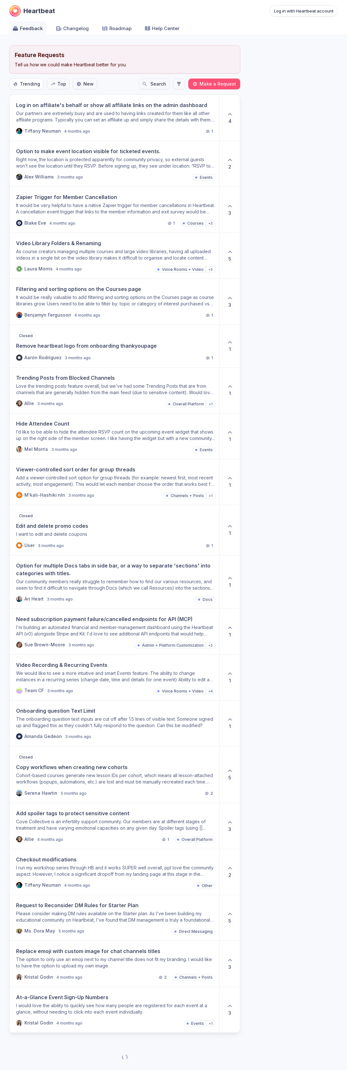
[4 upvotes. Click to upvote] (229, 118)
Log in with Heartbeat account (304, 10)
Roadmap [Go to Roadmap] (116, 28)
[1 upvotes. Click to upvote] (229, 346)
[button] (114, 118)
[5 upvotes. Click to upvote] (229, 255)
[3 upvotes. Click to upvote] (229, 210)
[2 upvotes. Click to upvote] (229, 164)
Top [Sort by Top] (58, 84)
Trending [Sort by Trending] (26, 84)
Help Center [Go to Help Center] (162, 28)
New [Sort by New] (85, 84)
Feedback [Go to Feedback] (27, 28)
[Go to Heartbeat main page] (32, 11)
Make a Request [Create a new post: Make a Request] (214, 84)
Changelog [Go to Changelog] (72, 28)
